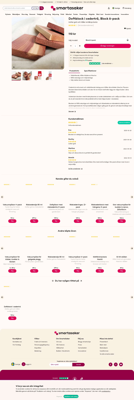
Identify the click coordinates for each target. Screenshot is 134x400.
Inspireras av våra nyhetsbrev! (67, 364)
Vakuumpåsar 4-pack (12, 211)
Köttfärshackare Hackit (100, 265)
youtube (121, 368)
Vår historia (60, 348)
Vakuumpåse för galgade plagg (34, 265)
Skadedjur (66, 19)
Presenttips (83, 14)
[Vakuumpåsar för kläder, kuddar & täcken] (12, 251)
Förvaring (48, 14)
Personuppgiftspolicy (42, 348)
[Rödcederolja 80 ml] (34, 199)
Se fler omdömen (75, 175)
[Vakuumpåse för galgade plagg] (34, 251)
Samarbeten (82, 351)
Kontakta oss (17, 345)
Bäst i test (99, 14)
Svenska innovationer (112, 14)
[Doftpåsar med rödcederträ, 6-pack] (56, 199)
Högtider (92, 14)
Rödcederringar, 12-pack (78, 212)
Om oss (59, 345)
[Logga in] (109, 8)
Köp (12, 277)
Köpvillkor (38, 351)
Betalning (38, 354)
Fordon (75, 14)
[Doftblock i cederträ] (12, 301)
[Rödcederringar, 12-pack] (77, 199)
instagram (116, 368)
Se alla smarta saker (107, 357)
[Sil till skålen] (121, 251)
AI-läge (35, 8)
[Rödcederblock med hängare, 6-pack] (99, 199)
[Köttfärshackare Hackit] (99, 251)
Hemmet (32, 14)
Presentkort (104, 345)
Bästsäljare (16, 14)
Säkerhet (69, 14)
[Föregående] (14, 73)
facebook (110, 368)
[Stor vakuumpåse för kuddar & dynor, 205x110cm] (121, 199)
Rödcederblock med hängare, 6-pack (99, 212)
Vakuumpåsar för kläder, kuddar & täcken (12, 266)
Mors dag (25, 14)
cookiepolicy (105, 391)
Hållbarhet (60, 351)
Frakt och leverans (41, 345)
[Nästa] (62, 73)
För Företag (17, 348)
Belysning (55, 14)
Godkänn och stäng (71, 396)
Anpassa (59, 396)
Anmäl (78, 368)
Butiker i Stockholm (63, 354)
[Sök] (23, 8)
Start (54, 19)
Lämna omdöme (124, 129)
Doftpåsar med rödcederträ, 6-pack (56, 212)
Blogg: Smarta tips (84, 345)
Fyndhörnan (104, 354)
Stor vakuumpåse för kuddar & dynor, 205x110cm (122, 213)
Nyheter (8, 14)
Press (80, 348)
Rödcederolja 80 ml (34, 211)
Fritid (62, 14)
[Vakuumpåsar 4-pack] (12, 199)
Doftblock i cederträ (12, 313)
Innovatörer (125, 14)
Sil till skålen (121, 263)
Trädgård (40, 14)
